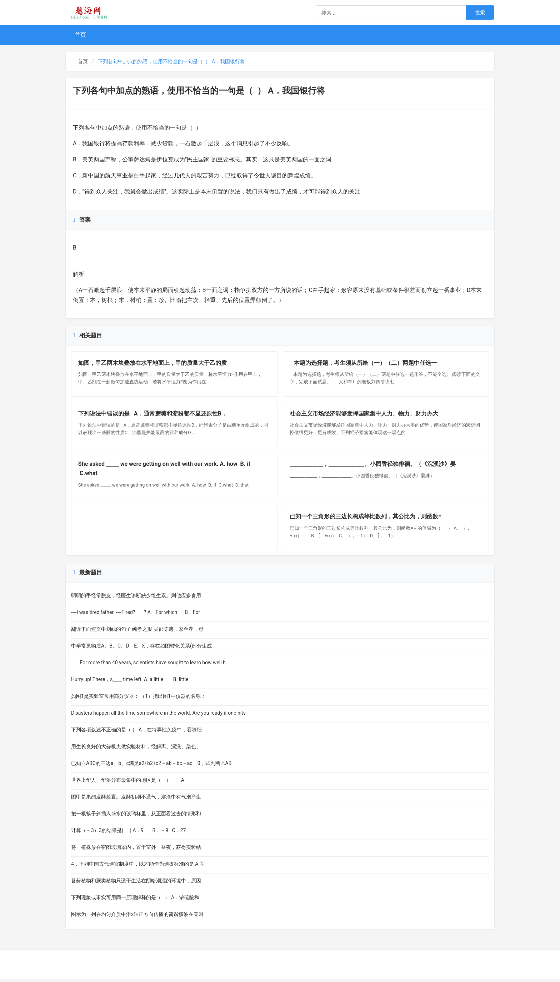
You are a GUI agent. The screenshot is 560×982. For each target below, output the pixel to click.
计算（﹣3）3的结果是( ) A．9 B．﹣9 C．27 (129, 833)
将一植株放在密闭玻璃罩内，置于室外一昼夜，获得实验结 (136, 850)
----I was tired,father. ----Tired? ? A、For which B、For (135, 615)
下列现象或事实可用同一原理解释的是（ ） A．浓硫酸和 (135, 900)
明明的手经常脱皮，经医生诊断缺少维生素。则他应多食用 (136, 598)
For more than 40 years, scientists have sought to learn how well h (148, 666)
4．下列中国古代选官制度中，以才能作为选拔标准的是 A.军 (138, 867)
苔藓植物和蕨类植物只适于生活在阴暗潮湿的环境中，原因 (136, 884)
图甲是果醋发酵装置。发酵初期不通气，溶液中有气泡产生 (136, 800)
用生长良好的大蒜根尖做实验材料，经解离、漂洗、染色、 (136, 749)
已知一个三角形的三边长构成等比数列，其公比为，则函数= (366, 519)
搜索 (480, 12)
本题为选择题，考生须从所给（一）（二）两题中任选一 (364, 363)
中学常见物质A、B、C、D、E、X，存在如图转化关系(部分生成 (141, 649)
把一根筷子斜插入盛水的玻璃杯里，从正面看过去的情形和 (136, 817)
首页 (80, 34)
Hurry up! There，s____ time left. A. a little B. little (133, 682)
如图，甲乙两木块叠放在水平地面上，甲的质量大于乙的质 (153, 363)
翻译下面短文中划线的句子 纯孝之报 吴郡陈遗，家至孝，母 (137, 632)
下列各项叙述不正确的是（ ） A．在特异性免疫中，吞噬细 (136, 733)
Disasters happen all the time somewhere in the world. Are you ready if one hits (158, 716)
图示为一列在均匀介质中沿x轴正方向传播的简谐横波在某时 (137, 917)
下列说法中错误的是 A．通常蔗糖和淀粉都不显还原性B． (153, 414)
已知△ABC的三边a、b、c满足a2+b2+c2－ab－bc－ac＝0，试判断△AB (151, 766)
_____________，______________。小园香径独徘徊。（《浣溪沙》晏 (373, 466)
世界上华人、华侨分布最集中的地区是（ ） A (127, 783)
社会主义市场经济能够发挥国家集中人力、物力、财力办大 (364, 414)
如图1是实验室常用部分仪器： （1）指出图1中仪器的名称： (138, 699)
